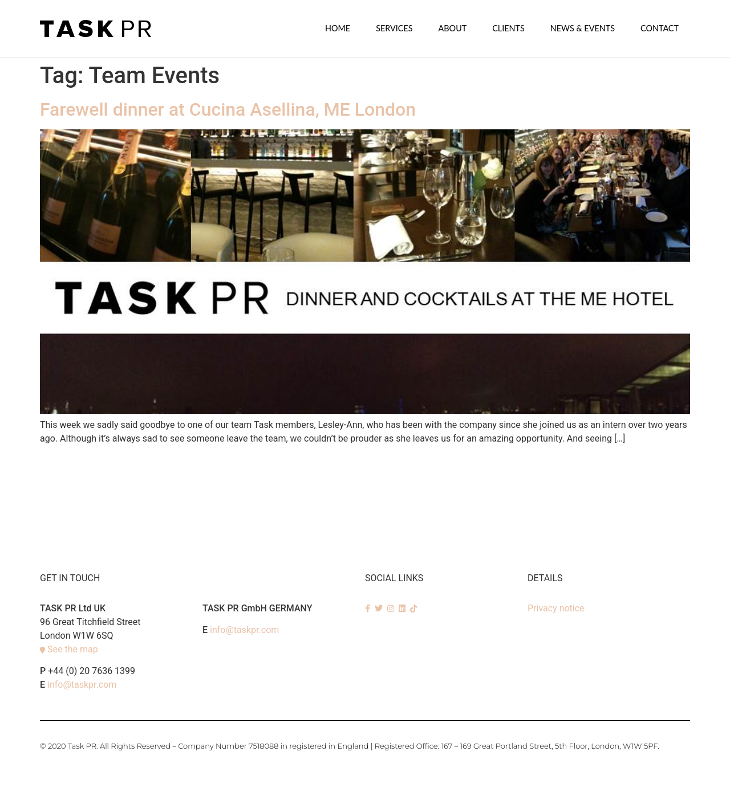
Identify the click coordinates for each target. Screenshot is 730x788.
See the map (72, 648)
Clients (508, 28)
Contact (659, 28)
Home (337, 28)
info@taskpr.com (81, 684)
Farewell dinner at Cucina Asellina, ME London (228, 109)
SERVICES (394, 28)
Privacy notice (556, 607)
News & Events (582, 28)
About (453, 28)
